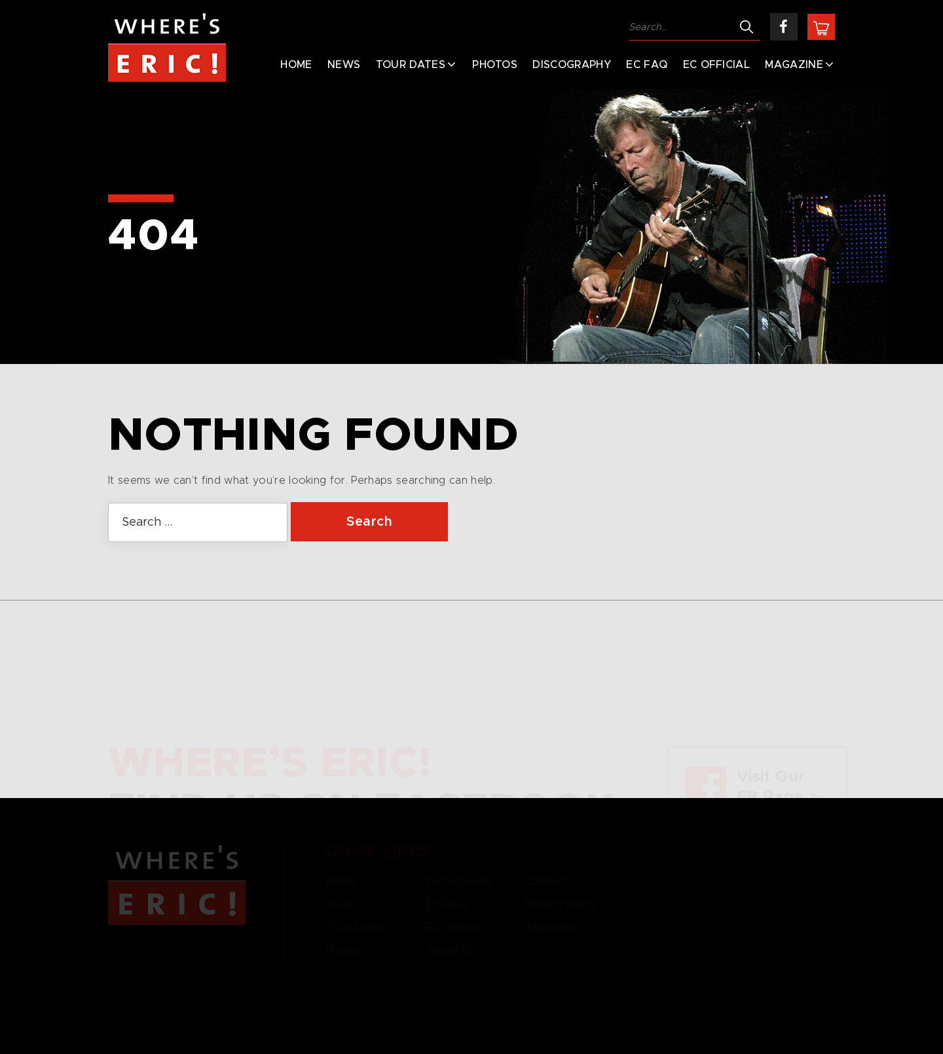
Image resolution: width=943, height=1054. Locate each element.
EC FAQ (646, 65)
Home (296, 65)
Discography (571, 65)
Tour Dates (410, 65)
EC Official (716, 65)
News (343, 65)
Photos (494, 65)
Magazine (794, 65)
